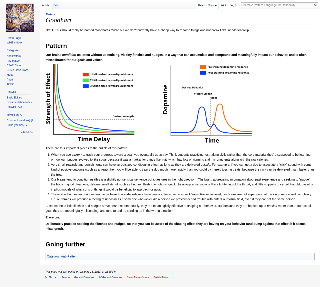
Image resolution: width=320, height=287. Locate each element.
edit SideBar (27, 132)
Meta (10, 74)
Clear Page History (137, 277)
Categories (13, 50)
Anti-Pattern (69, 256)
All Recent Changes (110, 277)
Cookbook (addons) (18, 120)
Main (49, 14)
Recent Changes (84, 277)
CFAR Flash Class (17, 70)
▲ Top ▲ (51, 277)
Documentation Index (19, 102)
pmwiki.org (13, 114)
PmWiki (11, 92)
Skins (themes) (15, 125)
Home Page (14, 37)
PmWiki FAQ (14, 106)
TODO (10, 84)
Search (65, 277)
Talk (55, 5)
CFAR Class (14, 65)
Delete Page (160, 277)
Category (53, 256)
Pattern (11, 79)
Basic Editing (14, 97)
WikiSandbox (14, 42)
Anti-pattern (13, 60)
